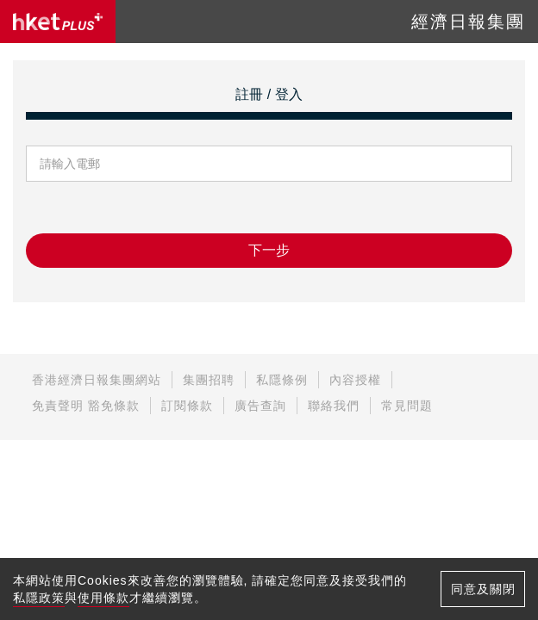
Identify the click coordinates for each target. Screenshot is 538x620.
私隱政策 (39, 597)
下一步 (269, 250)
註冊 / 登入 (268, 94)
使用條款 (103, 597)
